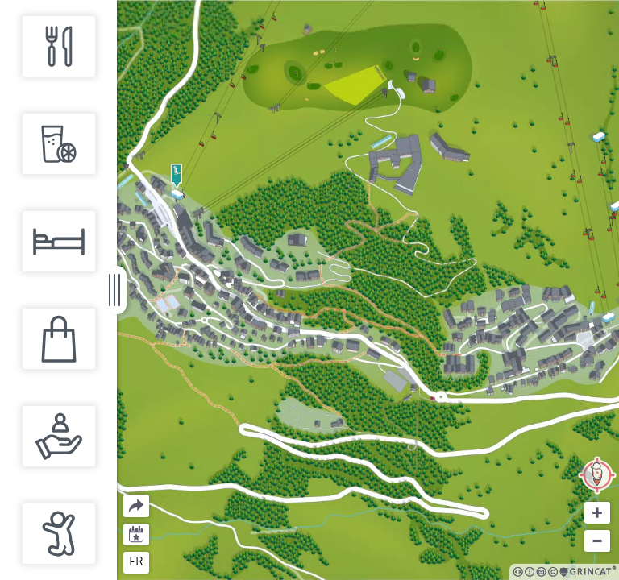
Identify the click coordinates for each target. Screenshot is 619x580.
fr (136, 561)
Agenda (136, 532)
